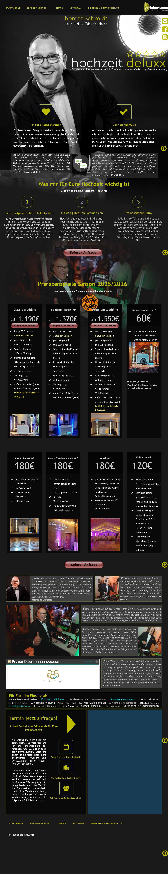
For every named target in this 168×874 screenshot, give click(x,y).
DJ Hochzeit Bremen (113, 706)
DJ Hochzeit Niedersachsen (141, 706)
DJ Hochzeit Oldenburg (19, 706)
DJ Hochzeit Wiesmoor (18, 703)
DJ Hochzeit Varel (148, 699)
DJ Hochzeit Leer (52, 699)
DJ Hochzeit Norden (92, 702)
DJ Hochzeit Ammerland (149, 703)
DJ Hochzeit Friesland (41, 703)
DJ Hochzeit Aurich (77, 699)
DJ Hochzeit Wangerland (67, 703)
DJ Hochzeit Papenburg (89, 706)
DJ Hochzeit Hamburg (44, 706)
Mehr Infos (91, 661)
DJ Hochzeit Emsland (65, 706)
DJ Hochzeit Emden (99, 700)
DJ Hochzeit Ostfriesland (23, 699)
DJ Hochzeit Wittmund (122, 699)
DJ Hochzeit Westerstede (122, 703)
